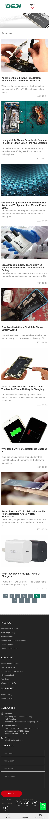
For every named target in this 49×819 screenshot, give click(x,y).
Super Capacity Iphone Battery (13, 640)
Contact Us (7, 745)
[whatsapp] (43, 807)
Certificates (5, 679)
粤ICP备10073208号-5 (28, 800)
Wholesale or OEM (8, 683)
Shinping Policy (7, 698)
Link (3, 803)
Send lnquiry (40, 818)
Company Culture (8, 667)
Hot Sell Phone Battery (10, 648)
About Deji (7, 657)
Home (8, 818)
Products (6, 622)
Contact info (8, 707)
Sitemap (10, 803)
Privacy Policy (6, 694)
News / (9, 33)
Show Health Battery (9, 629)
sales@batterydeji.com (14, 740)
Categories (24, 818)
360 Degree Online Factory (12, 671)
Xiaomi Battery (7, 636)
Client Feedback (7, 675)
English (32, 6)
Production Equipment (10, 663)
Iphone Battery (7, 644)
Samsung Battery (8, 632)
